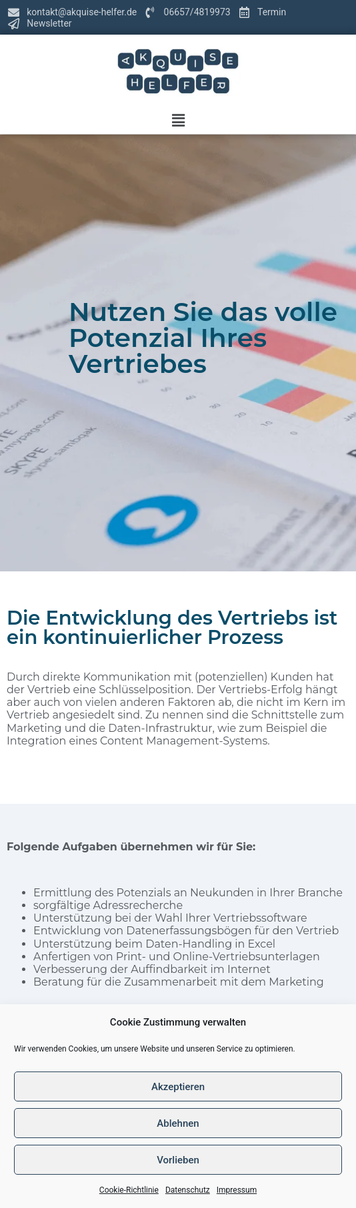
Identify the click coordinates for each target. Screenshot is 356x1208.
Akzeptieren (178, 1087)
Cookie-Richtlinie (129, 1190)
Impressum (237, 1190)
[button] (178, 120)
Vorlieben (178, 1160)
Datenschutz (187, 1190)
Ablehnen (178, 1123)
